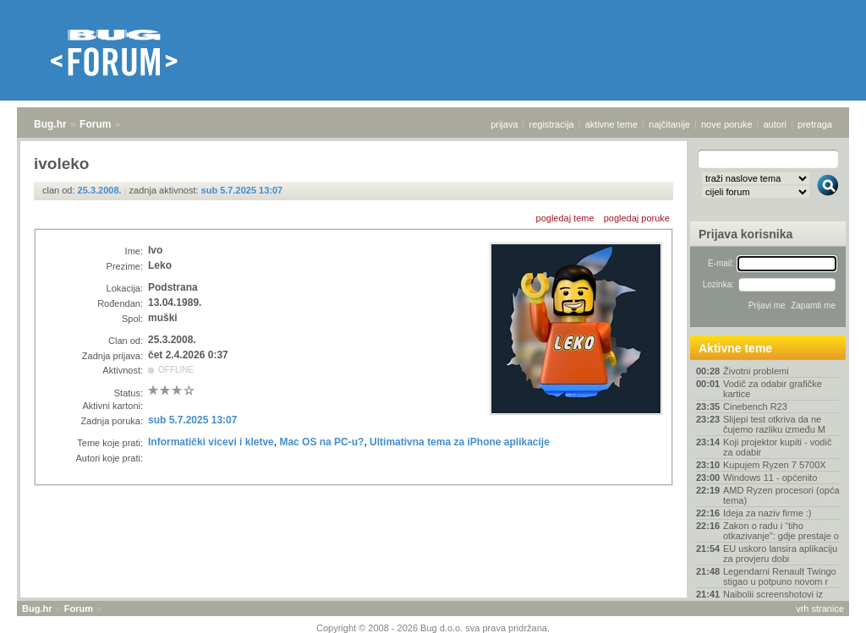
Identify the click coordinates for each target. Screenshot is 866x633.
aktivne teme (611, 124)
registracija (551, 124)
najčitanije (669, 124)
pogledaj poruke (637, 218)
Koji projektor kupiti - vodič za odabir (777, 447)
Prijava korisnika (745, 234)
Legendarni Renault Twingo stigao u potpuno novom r (779, 576)
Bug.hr (50, 124)
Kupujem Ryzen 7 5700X (774, 465)
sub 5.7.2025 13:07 (242, 190)
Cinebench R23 (755, 406)
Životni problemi (756, 371)
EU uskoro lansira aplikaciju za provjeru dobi (780, 553)
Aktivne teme (735, 348)
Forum (95, 124)
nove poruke (727, 124)
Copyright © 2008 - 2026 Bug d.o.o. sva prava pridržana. (433, 628)
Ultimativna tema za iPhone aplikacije (460, 442)
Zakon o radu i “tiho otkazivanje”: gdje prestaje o (781, 531)
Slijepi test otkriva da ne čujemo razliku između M (774, 424)
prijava (504, 124)
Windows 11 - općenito (770, 477)
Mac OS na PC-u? (321, 442)
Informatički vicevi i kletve (211, 442)
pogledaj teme (565, 218)
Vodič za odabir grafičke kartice (772, 389)
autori (775, 124)
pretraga (814, 124)
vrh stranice (820, 608)
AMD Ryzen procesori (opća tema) (781, 495)
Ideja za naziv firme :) (767, 513)
